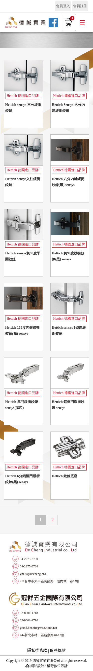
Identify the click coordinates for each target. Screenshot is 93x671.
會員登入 (63, 6)
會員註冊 (80, 6)
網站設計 (37, 666)
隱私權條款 (37, 650)
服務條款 (58, 650)
